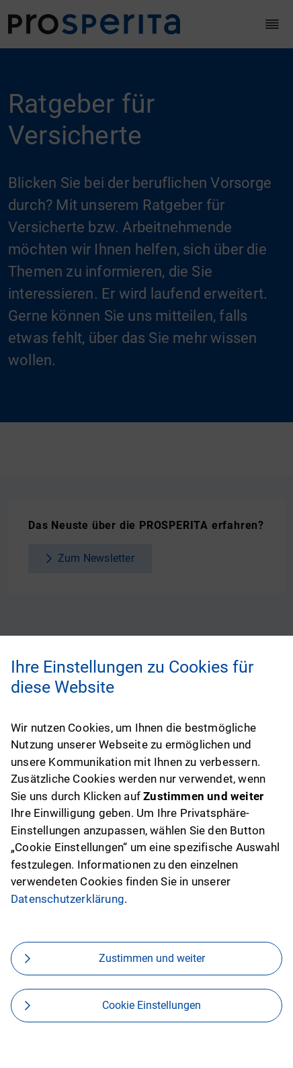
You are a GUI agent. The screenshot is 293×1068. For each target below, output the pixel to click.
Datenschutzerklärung (67, 899)
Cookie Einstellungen (151, 1005)
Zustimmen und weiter (152, 958)
